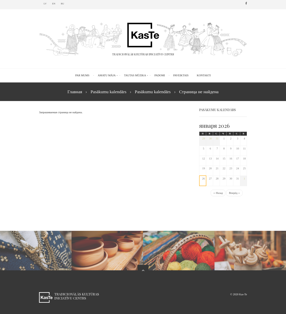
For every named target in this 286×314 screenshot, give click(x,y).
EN (53, 3)
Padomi (159, 75)
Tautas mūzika (135, 75)
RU (62, 3)
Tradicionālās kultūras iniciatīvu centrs (76, 296)
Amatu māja (107, 75)
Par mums (82, 75)
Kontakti (204, 75)
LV (45, 3)
